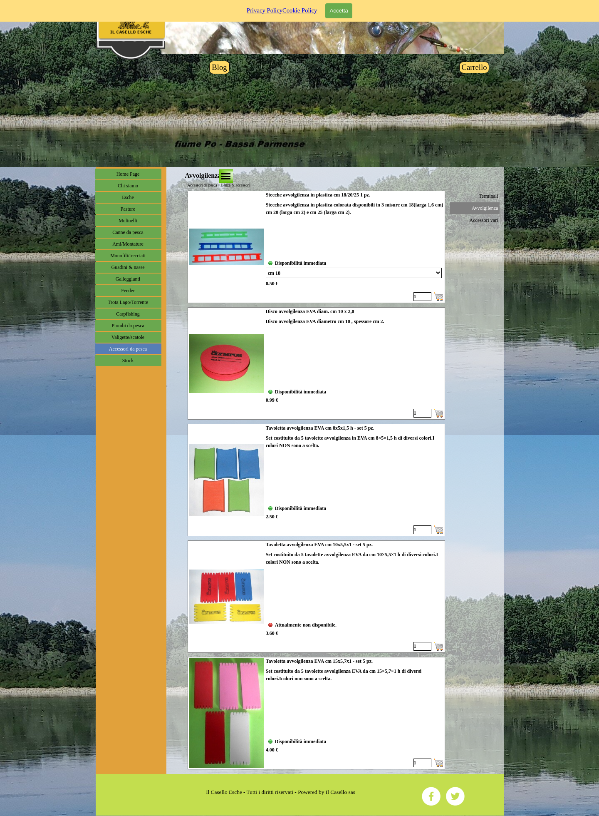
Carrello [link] (474, 67)
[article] (316, 247)
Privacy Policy (264, 10)
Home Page (128, 174)
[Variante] (354, 273)
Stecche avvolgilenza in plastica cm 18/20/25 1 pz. (318, 195)
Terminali (488, 196)
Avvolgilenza (485, 208)
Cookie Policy (299, 10)
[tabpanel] (281, 792)
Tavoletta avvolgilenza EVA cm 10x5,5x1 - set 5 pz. (319, 544)
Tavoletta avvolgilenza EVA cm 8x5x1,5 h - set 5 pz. (320, 428)
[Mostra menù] (226, 176)
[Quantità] (422, 296)
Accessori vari (484, 220)
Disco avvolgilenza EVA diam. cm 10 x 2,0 (310, 311)
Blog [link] (219, 67)
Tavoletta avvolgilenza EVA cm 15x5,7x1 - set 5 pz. (319, 661)
